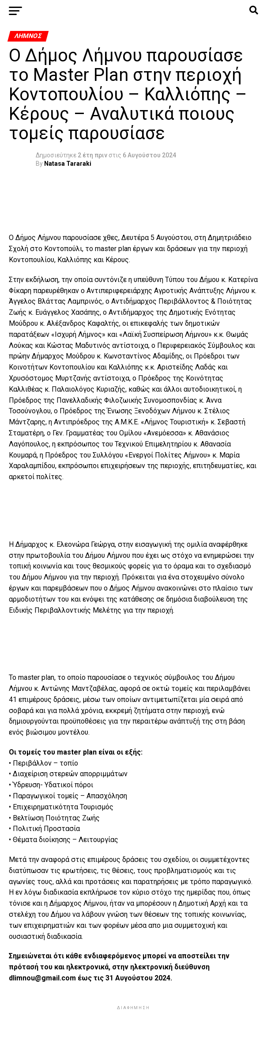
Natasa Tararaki (67, 163)
